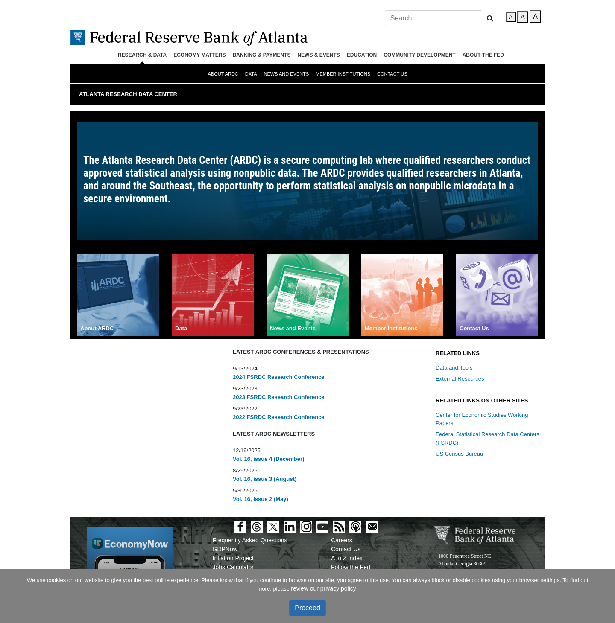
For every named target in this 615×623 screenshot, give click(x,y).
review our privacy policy (323, 588)
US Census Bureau (459, 454)
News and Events (286, 73)
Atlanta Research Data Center (128, 94)
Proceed (307, 607)
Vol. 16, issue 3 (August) (264, 479)
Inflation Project (233, 558)
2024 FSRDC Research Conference (279, 377)
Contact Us (392, 73)
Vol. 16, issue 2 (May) (260, 499)
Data (251, 73)
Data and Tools (454, 367)
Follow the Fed (350, 567)
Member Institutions (343, 73)
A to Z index (347, 558)
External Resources (460, 379)
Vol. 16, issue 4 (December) (268, 459)
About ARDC (223, 73)
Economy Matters (199, 55)
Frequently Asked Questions (250, 540)
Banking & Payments (261, 55)
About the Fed (483, 55)
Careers (341, 540)
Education (362, 55)
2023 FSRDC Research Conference (279, 397)
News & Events (318, 55)
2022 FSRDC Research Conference (279, 417)
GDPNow (225, 549)
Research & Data (142, 55)
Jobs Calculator (233, 567)
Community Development (419, 55)
